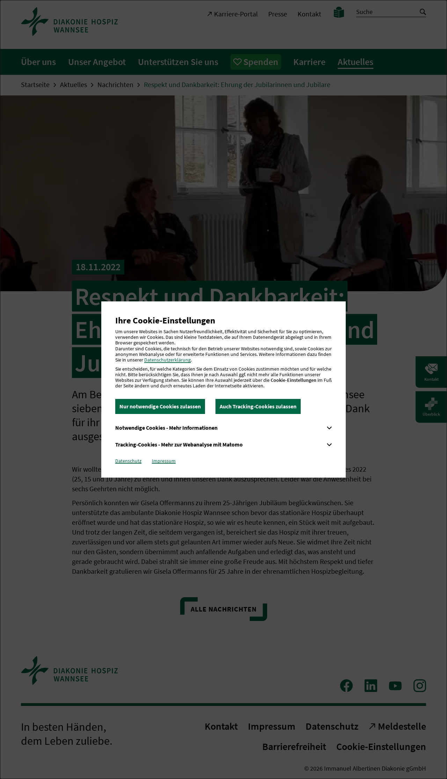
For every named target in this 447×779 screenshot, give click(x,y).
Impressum (164, 461)
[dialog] (223, 389)
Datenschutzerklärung (167, 360)
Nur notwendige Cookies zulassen (160, 406)
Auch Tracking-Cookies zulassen (258, 406)
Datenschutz (128, 461)
